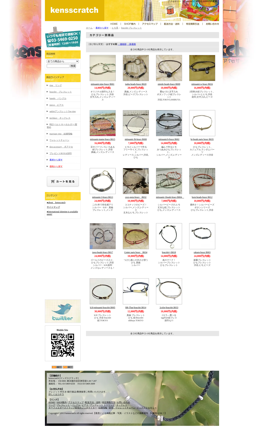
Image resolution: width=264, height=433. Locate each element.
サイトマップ (53, 207)
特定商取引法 (108, 402)
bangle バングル (58, 98)
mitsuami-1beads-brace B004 (170, 197)
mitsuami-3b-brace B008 (136, 139)
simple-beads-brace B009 (169, 84)
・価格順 (122, 44)
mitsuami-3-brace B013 (102, 197)
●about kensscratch (56, 202)
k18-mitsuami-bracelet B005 (102, 307)
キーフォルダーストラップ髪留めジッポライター (73, 407)
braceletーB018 (169, 252)
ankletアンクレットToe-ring (63, 111)
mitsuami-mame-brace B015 (102, 139)
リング (52, 405)
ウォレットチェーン (59, 140)
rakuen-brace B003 (202, 252)
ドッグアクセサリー (147, 407)
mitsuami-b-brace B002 (169, 139)
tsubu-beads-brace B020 (135, 84)
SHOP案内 (62, 402)
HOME (52, 402)
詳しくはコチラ (56, 394)
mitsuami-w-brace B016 (202, 84)
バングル (76, 405)
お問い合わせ (123, 402)
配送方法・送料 (92, 402)
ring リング (56, 85)
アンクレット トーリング (102, 405)
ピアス (85, 405)
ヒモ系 (115, 28)
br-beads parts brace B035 (202, 139)
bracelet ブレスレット (61, 92)
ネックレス (121, 405)
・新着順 (131, 44)
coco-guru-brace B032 (135, 197)
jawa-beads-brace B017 (102, 252)
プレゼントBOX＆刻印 (61, 153)
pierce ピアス (57, 105)
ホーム (89, 28)
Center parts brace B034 (135, 252)
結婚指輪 (102, 407)
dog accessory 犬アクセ (61, 146)
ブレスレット (63, 405)
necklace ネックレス (60, 118)
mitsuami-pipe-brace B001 (102, 84)
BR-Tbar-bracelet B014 (135, 307)
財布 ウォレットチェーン (122, 407)
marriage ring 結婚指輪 (61, 133)
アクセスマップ (76, 402)
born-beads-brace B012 (202, 197)
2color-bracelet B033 (169, 307)
